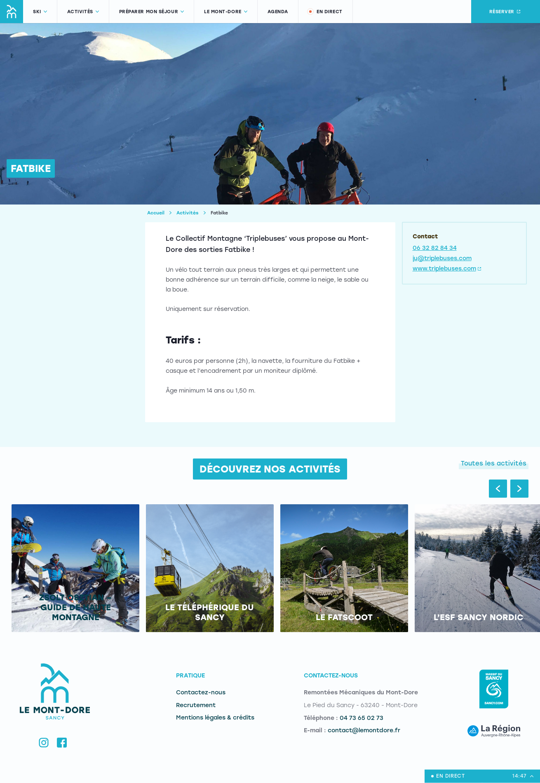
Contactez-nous (200, 692)
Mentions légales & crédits (215, 717)
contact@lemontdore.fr (364, 730)
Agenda (278, 11)
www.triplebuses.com (448, 268)
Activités (83, 11)
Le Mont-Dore (225, 11)
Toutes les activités (493, 463)
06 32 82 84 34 (435, 248)
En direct (324, 11)
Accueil (155, 213)
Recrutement (196, 705)
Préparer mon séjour (151, 11)
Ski (40, 11)
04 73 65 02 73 (361, 718)
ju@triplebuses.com (442, 258)
